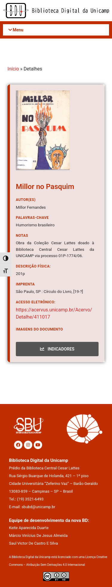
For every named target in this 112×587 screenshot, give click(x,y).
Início (13, 69)
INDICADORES (57, 349)
